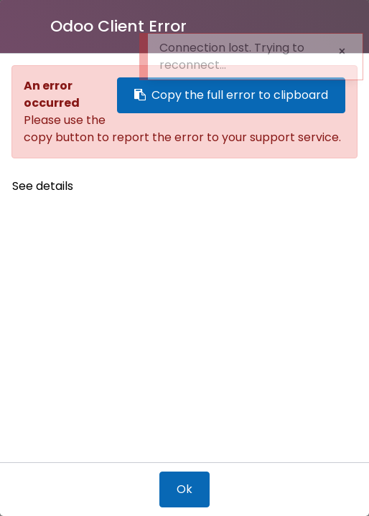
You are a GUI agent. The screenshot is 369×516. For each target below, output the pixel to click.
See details (42, 186)
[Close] (30, 26)
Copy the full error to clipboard (231, 95)
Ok (184, 489)
